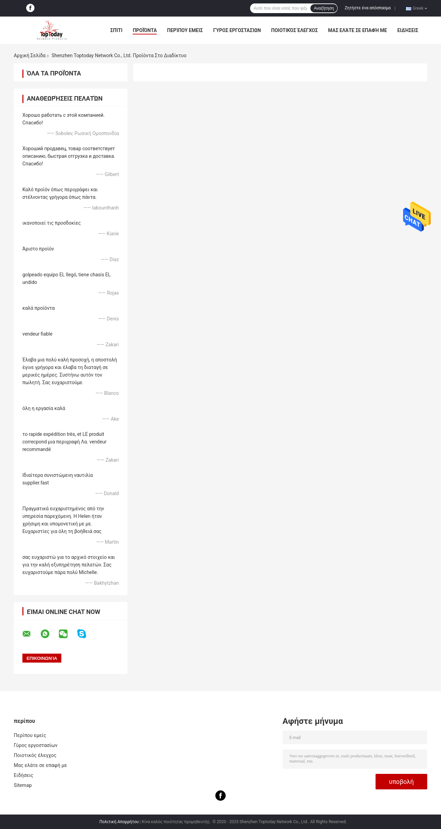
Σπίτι (116, 30)
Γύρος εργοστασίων (237, 30)
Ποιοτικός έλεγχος (294, 30)
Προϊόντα (145, 30)
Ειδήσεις (407, 30)
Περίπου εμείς (185, 30)
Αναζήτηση (324, 8)
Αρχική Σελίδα (29, 55)
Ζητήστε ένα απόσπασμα (368, 8)
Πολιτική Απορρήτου (119, 821)
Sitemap (23, 785)
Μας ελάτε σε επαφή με (357, 30)
